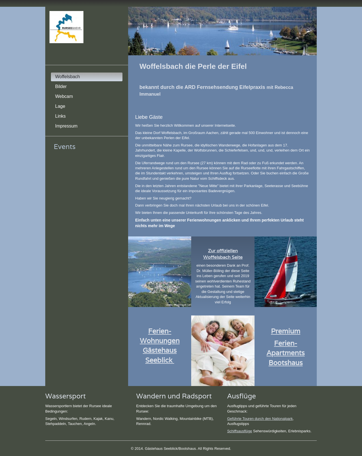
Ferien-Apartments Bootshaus (286, 353)
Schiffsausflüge (239, 431)
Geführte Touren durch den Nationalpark (260, 418)
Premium (285, 331)
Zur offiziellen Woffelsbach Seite (223, 254)
